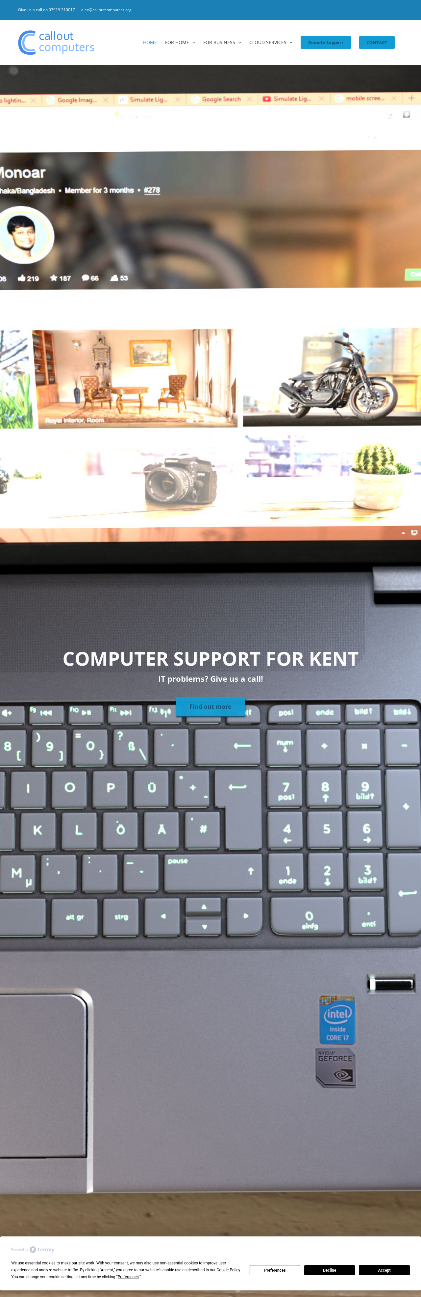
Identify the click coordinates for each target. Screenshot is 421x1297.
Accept (384, 1270)
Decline (329, 1270)
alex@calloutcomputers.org (106, 10)
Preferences (275, 1270)
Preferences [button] (128, 1277)
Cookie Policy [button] (228, 1270)
